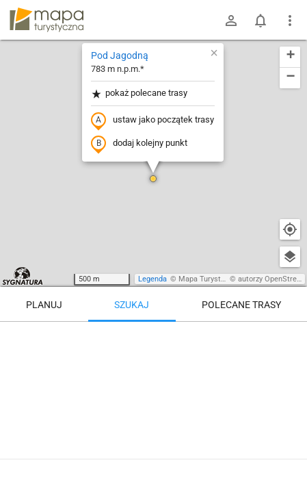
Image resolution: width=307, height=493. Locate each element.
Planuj (44, 304)
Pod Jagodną (119, 55)
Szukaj (131, 304)
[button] (153, 178)
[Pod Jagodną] (153, 380)
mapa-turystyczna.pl (46, 20)
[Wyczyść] (290, 337)
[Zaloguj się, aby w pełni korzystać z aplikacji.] (286, 455)
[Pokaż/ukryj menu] (290, 20)
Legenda (152, 279)
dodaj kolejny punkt (139, 143)
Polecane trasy (241, 304)
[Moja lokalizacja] (290, 229)
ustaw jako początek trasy (152, 120)
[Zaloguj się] (231, 20)
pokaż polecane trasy (139, 93)
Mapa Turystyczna (209, 279)
